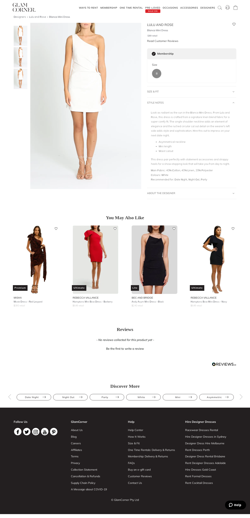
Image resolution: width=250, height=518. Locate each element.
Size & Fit (191, 92)
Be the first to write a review (125, 348)
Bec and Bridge (142, 297)
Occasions (170, 7)
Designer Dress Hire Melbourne (204, 443)
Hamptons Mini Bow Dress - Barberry (92, 301)
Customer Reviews (140, 476)
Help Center (135, 430)
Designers (207, 7)
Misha (18, 297)
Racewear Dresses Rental (201, 430)
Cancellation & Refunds (85, 476)
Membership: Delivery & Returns (148, 456)
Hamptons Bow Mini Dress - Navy (209, 301)
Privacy (75, 463)
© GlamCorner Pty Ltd (125, 500)
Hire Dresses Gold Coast (200, 469)
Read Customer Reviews (162, 41)
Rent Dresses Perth (197, 450)
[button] (125, 348)
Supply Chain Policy (83, 483)
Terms (75, 456)
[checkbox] (154, 54)
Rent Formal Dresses (198, 476)
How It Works (137, 436)
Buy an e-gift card (139, 469)
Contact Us (135, 483)
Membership (108, 7)
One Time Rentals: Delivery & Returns (151, 450)
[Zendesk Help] (235, 505)
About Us (77, 430)
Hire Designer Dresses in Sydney (205, 436)
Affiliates (76, 450)
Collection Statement (84, 469)
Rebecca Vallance (86, 297)
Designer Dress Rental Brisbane (205, 456)
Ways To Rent (88, 7)
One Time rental (131, 7)
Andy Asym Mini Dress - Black (148, 301)
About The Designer (191, 193)
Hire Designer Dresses (200, 422)
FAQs (131, 463)
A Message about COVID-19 (89, 489)
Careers (76, 443)
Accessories (189, 7)
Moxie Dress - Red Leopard (28, 301)
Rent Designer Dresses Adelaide (205, 463)
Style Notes (191, 103)
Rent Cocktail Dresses (199, 483)
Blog (74, 436)
